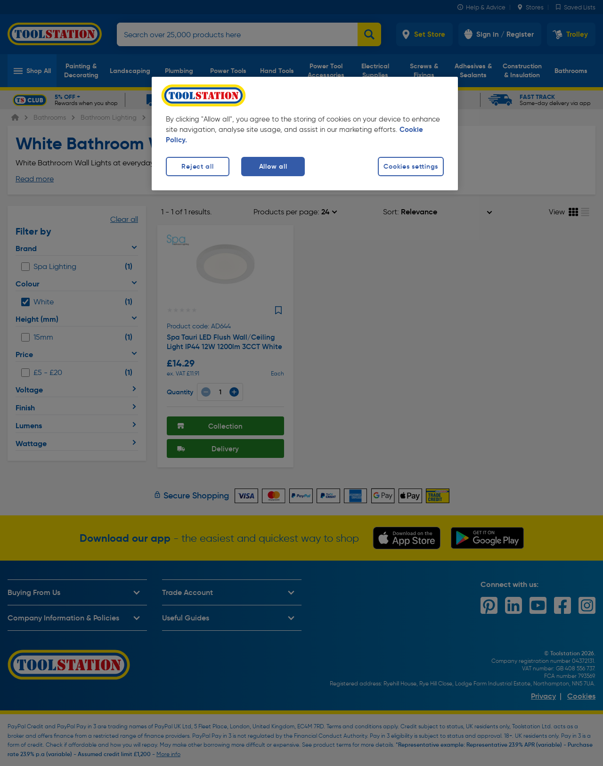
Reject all (197, 166)
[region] (305, 133)
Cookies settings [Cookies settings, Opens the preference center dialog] (410, 166)
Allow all (273, 166)
